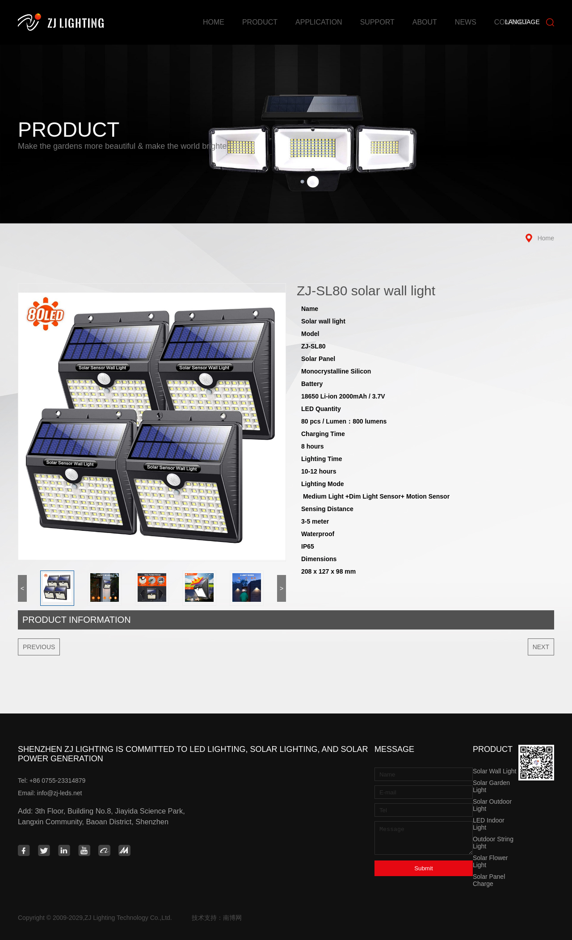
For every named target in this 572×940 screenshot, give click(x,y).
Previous (39, 646)
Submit (423, 868)
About (424, 22)
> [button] (281, 588)
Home (213, 22)
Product (260, 22)
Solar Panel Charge (489, 880)
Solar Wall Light (495, 771)
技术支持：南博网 (217, 917)
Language (522, 21)
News (465, 22)
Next (541, 646)
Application (318, 22)
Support (377, 22)
